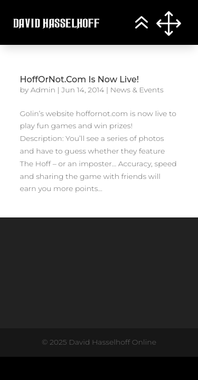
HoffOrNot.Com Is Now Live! (79, 79)
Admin (43, 89)
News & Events (137, 89)
